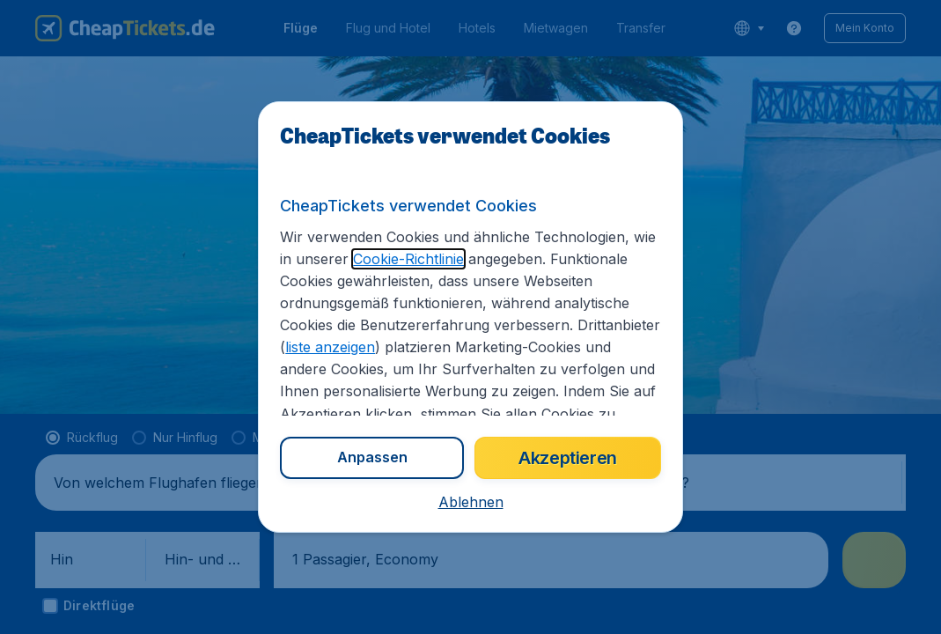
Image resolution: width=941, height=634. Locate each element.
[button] (471, 502)
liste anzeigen (330, 347)
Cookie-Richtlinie (408, 259)
